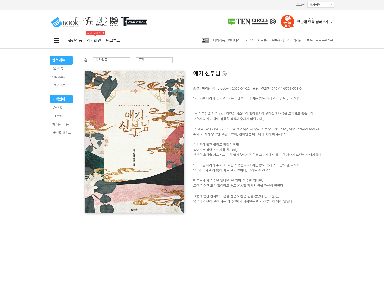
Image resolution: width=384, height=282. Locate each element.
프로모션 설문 (324, 40)
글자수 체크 (59, 85)
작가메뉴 (321, 4)
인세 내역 (234, 40)
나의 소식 (249, 40)
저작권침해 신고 (61, 132)
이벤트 (308, 40)
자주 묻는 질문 (60, 124)
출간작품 (75, 40)
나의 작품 (219, 40)
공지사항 (57, 107)
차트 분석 (263, 40)
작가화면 (94, 40)
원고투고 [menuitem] (113, 40)
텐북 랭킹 (278, 40)
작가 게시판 (294, 40)
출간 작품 (57, 68)
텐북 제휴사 (59, 77)
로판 (141, 60)
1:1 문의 (57, 116)
